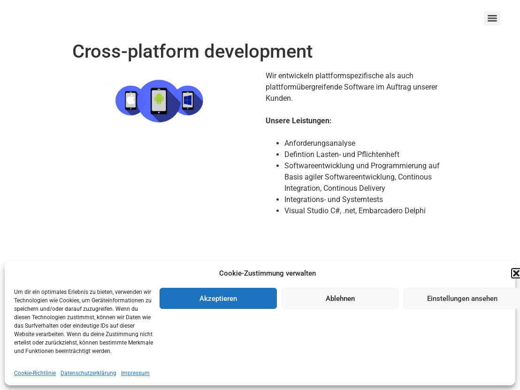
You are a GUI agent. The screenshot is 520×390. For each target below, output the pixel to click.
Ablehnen (340, 298)
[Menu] (492, 18)
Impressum (135, 373)
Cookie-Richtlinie (35, 373)
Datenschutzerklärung (88, 373)
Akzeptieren (218, 298)
